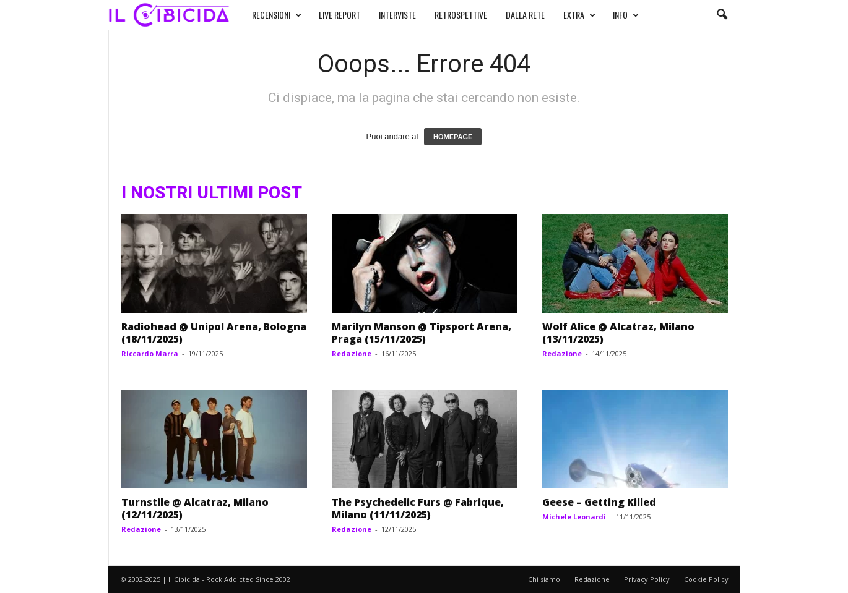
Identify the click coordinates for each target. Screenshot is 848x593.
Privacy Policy (647, 579)
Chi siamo (544, 579)
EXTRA (579, 15)
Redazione (351, 353)
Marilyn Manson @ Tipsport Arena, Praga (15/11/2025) (421, 333)
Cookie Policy (706, 579)
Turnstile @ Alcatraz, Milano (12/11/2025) (195, 508)
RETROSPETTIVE (461, 14)
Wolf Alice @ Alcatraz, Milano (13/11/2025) (618, 333)
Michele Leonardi (574, 516)
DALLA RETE (525, 14)
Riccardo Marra (149, 353)
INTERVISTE (397, 14)
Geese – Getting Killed (599, 502)
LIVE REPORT (339, 14)
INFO (626, 15)
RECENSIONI (276, 15)
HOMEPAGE (452, 136)
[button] (721, 14)
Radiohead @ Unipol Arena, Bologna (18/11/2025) (213, 333)
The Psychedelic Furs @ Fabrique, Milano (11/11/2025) (418, 508)
